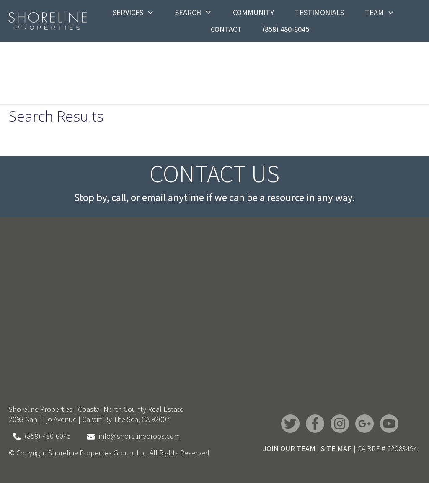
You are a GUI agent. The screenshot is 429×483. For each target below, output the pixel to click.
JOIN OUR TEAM (289, 448)
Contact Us (214, 173)
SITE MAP (336, 448)
